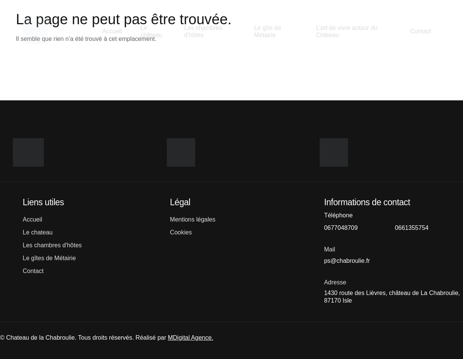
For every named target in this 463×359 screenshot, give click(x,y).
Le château (151, 31)
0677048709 (341, 228)
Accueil (112, 31)
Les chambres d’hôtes (203, 31)
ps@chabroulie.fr (347, 261)
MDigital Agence (190, 337)
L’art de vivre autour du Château (347, 31)
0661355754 (412, 228)
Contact (420, 31)
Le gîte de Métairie (267, 31)
